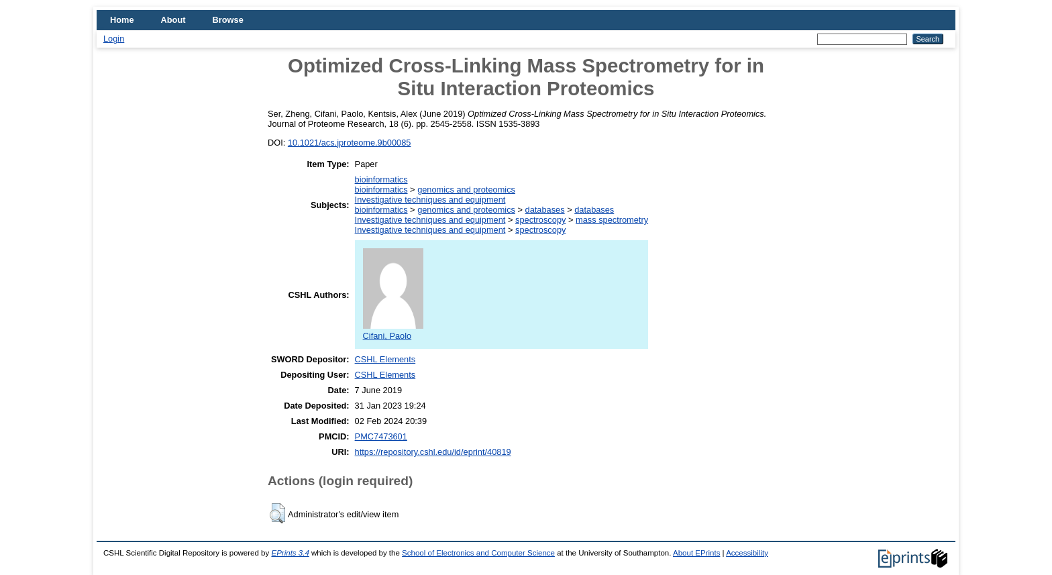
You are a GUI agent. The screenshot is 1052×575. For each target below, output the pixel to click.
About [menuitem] (173, 20)
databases (545, 210)
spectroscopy (540, 220)
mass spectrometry (612, 220)
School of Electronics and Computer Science (478, 553)
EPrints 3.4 (290, 553)
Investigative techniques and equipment (430, 200)
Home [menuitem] (122, 20)
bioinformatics (381, 179)
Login (113, 39)
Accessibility (747, 553)
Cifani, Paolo (393, 331)
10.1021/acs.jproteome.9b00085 (349, 143)
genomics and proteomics (466, 190)
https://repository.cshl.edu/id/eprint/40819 (433, 452)
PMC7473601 (381, 436)
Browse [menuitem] (228, 20)
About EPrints (696, 553)
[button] (277, 513)
